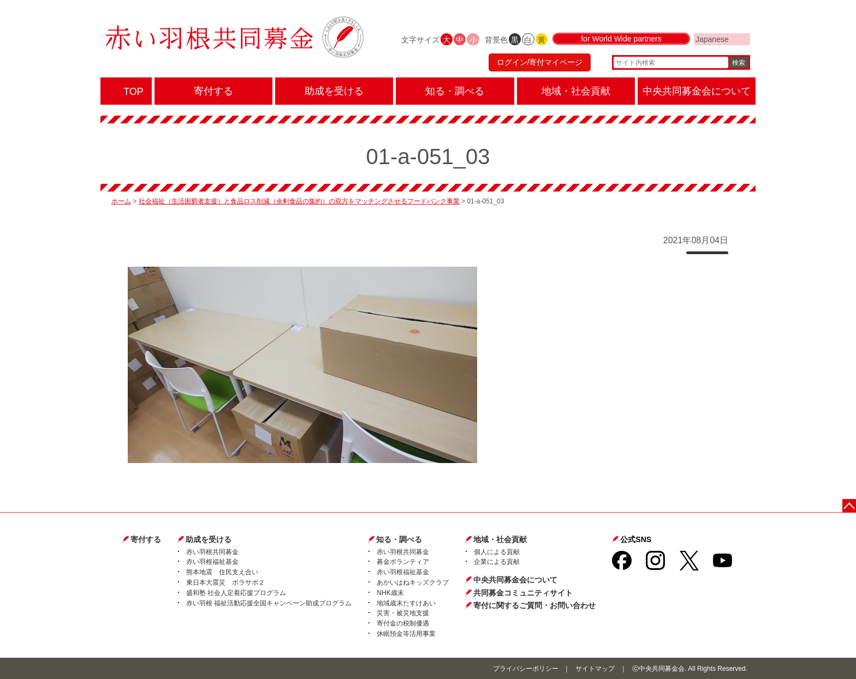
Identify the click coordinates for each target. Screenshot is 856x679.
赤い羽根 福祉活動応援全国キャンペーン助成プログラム (269, 603)
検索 (738, 63)
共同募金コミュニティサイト (523, 592)
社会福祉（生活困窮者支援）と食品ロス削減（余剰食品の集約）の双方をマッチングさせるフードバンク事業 (299, 201)
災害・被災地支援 (403, 613)
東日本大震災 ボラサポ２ (225, 582)
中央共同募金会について (515, 579)
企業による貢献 (497, 562)
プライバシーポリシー (525, 668)
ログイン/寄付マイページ (539, 62)
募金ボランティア (403, 562)
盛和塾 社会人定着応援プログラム (236, 593)
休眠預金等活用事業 (406, 634)
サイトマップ (595, 668)
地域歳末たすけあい (406, 603)
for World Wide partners (621, 39)
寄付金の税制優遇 (403, 623)
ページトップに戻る (849, 506)
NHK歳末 (390, 593)
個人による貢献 (497, 552)
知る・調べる (399, 539)
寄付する (145, 539)
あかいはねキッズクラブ (413, 582)
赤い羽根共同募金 (212, 552)
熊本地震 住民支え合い (222, 572)
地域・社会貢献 (500, 539)
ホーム (121, 201)
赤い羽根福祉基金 (212, 562)
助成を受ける (208, 539)
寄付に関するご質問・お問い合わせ (534, 605)
